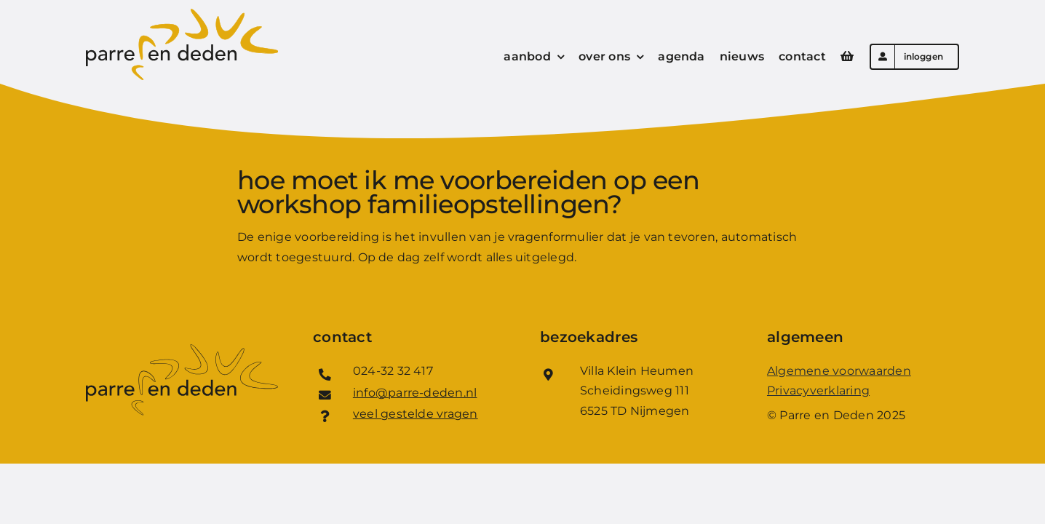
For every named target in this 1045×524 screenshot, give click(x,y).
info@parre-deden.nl (415, 393)
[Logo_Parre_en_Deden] (182, 14)
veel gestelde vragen (415, 414)
